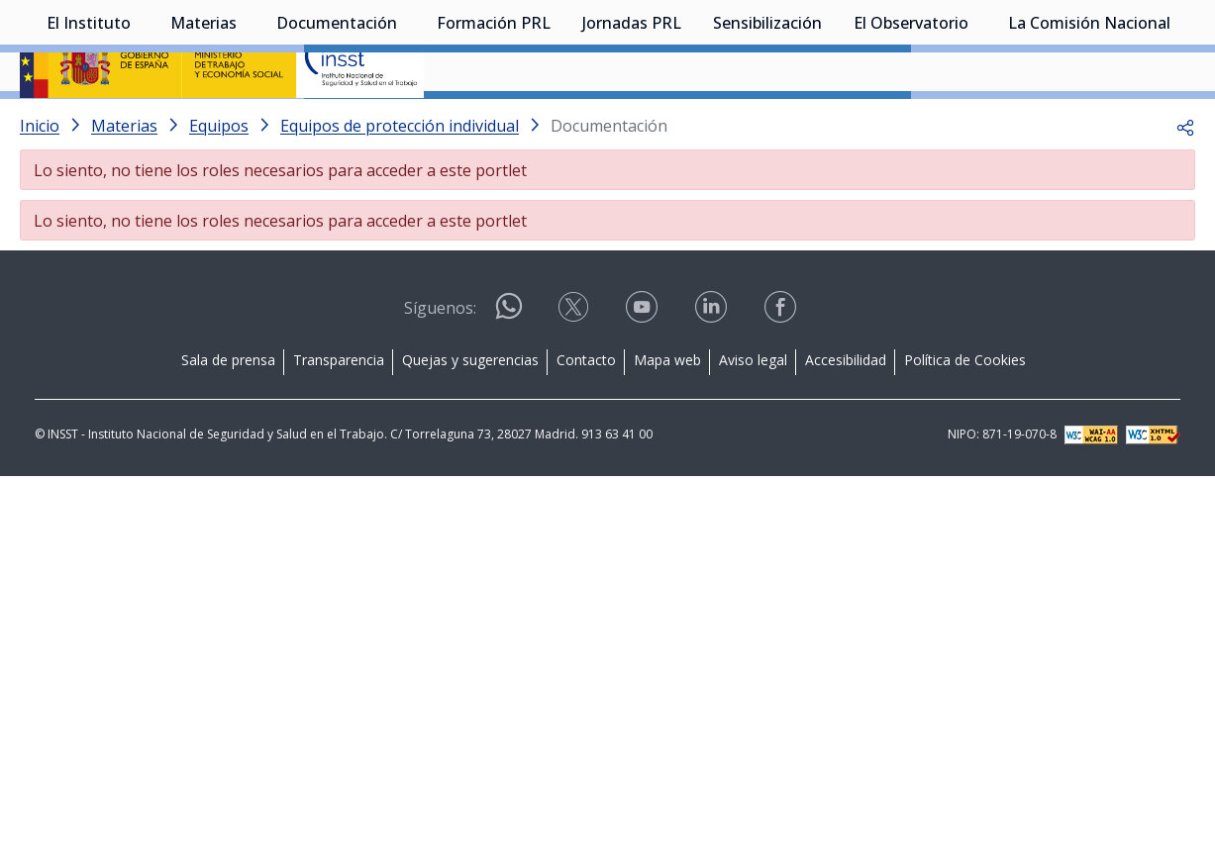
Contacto (586, 412)
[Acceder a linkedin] (713, 365)
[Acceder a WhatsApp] (509, 366)
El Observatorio (911, 124)
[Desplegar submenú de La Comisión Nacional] (1180, 122)
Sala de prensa (228, 412)
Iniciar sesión (1120, 44)
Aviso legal (753, 412)
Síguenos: (440, 360)
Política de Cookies (965, 412)
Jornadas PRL (631, 124)
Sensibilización (767, 124)
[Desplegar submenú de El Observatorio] (978, 122)
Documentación (336, 124)
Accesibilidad (845, 412)
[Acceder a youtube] (643, 365)
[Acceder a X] (575, 365)
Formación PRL (494, 124)
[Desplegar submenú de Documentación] (407, 122)
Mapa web (667, 412)
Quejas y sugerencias (470, 412)
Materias (203, 124)
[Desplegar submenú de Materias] (246, 122)
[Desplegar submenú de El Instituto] (141, 122)
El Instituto (89, 124)
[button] (1185, 178)
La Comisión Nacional (1089, 124)
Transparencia (338, 412)
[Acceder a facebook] (782, 365)
